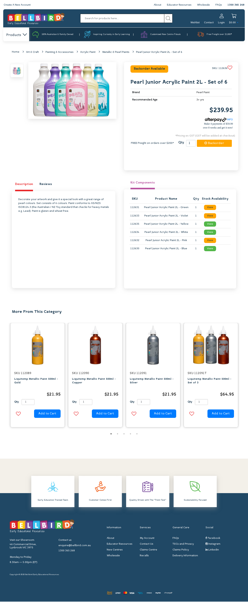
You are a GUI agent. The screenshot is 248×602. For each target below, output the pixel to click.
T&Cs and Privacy (183, 544)
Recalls (144, 556)
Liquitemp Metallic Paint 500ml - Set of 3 (209, 381)
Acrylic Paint (88, 52)
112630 (134, 249)
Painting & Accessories (60, 52)
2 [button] (117, 434)
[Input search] (122, 18)
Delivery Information (185, 556)
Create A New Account (18, 5)
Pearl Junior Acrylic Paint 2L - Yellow (166, 224)
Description (24, 184)
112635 (134, 224)
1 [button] (111, 434)
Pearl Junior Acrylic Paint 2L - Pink (166, 241)
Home (15, 52)
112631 (134, 208)
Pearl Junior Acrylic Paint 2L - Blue (166, 249)
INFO (219, 120)
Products (16, 35)
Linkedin (212, 550)
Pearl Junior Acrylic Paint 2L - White (166, 232)
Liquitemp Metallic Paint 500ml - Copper (94, 381)
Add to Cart (47, 414)
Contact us (65, 540)
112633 (134, 216)
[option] (37, 376)
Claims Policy (181, 550)
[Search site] (168, 18)
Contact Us (146, 544)
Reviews (45, 184)
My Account (147, 538)
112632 (134, 241)
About (156, 5)
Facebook (213, 538)
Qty (181, 143)
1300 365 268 (236, 5)
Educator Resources (178, 5)
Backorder (214, 143)
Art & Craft (32, 52)
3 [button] (124, 434)
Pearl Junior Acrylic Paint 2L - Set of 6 (159, 52)
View (210, 208)
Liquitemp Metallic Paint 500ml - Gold (36, 381)
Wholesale (203, 5)
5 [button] (137, 434)
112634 (134, 232)
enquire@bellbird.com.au (74, 546)
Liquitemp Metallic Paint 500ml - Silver (152, 381)
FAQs (218, 5)
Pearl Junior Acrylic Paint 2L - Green (166, 208)
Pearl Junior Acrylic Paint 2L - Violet (166, 216)
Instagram (213, 544)
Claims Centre (148, 550)
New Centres (115, 550)
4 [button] (130, 434)
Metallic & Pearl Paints (115, 52)
